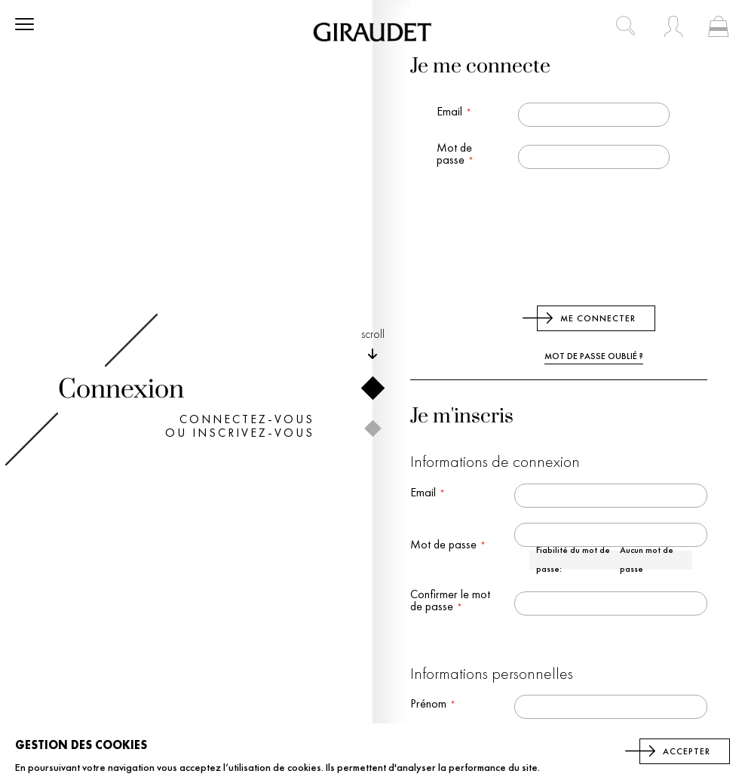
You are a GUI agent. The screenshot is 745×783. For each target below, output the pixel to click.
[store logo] (372, 32)
